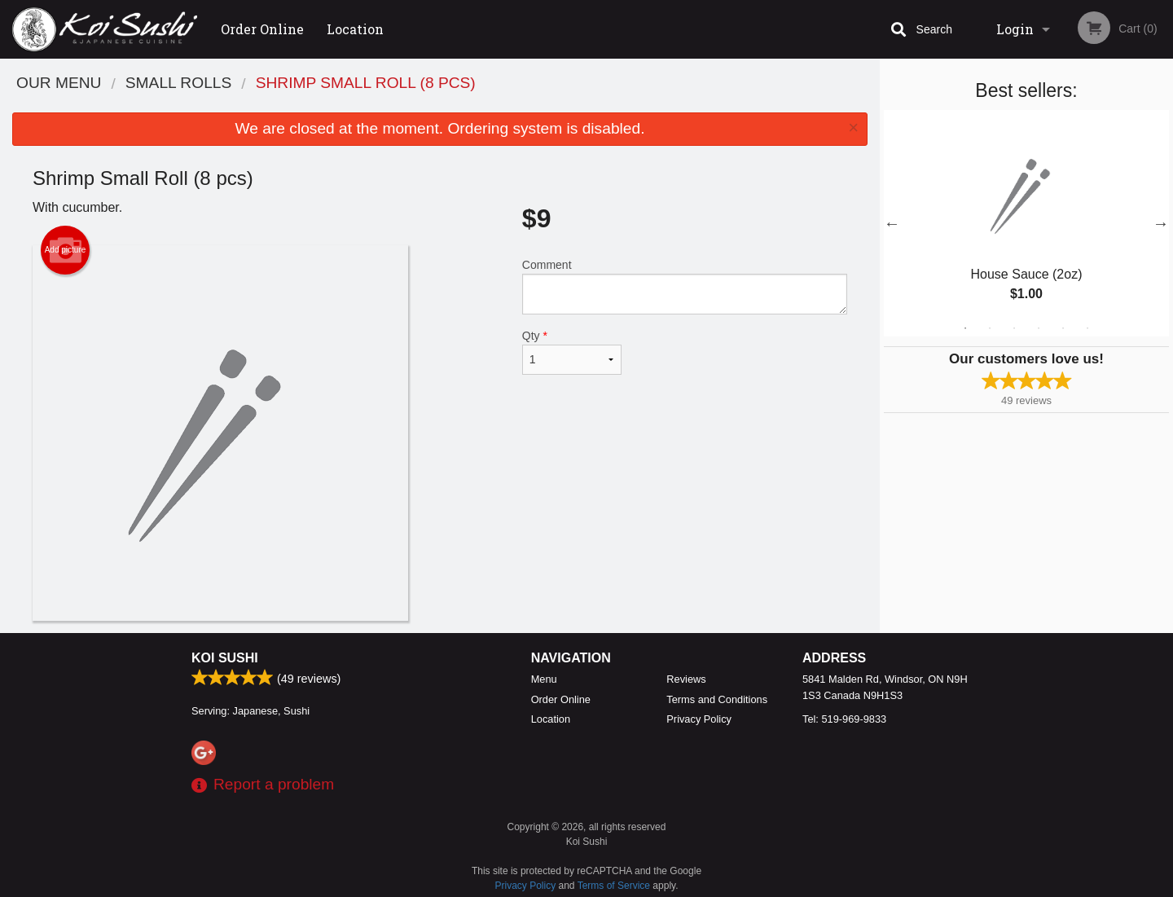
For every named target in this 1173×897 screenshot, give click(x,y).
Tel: (844, 719)
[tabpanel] (1026, 223)
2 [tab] (990, 328)
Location (355, 28)
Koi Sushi (224, 658)
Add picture (65, 250)
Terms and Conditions (716, 699)
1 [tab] (965, 328)
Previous (892, 223)
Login (1015, 28)
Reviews (685, 679)
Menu (544, 679)
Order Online (262, 28)
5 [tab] (1063, 328)
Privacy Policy (698, 719)
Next (1161, 223)
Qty (572, 352)
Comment (684, 286)
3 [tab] (1014, 328)
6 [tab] (1087, 328)
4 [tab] (1038, 328)
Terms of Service (614, 885)
